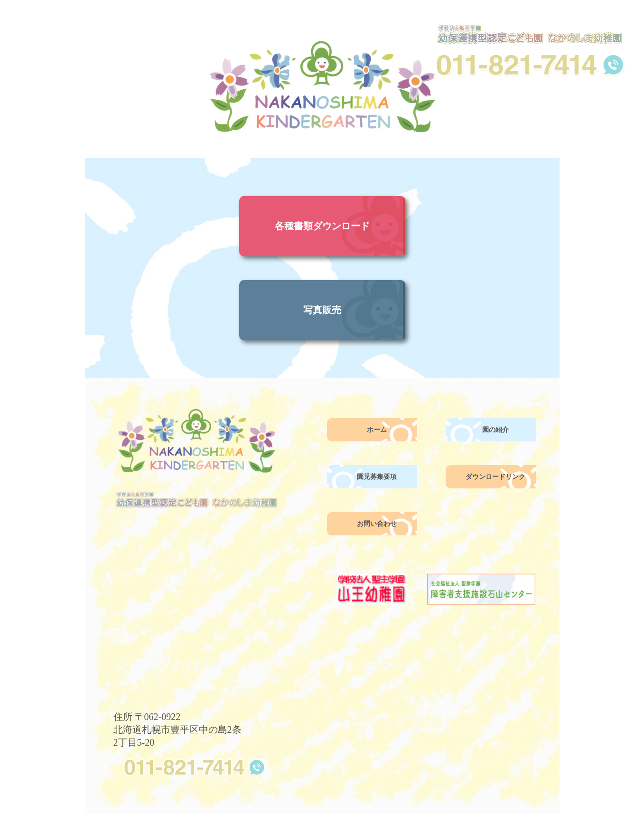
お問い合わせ (377, 523)
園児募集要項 (377, 476)
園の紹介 (495, 429)
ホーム (377, 429)
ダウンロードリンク (495, 476)
